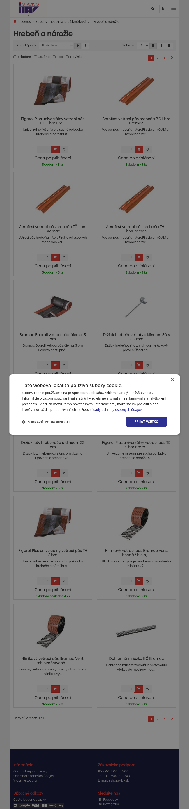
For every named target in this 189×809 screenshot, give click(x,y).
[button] (46, 421)
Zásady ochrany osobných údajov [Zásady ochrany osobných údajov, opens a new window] (116, 409)
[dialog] (94, 404)
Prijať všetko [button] (146, 421)
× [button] (172, 379)
